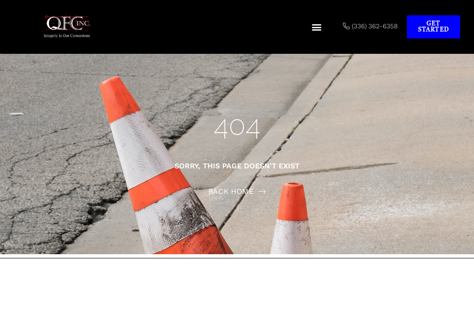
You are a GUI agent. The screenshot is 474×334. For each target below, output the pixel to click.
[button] (316, 27)
